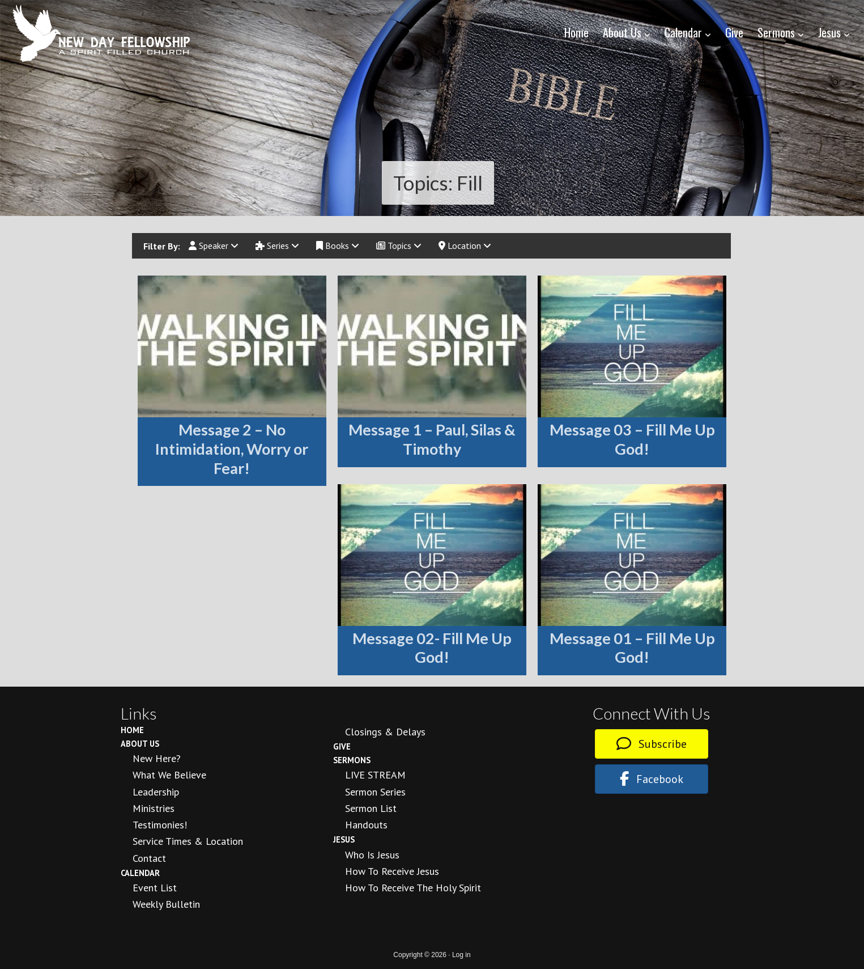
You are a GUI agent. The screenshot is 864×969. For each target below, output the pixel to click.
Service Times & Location (188, 841)
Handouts (366, 824)
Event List (155, 887)
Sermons (352, 760)
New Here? (157, 758)
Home (132, 730)
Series (277, 245)
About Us (140, 743)
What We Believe (169, 774)
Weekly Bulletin (166, 904)
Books (337, 245)
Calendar (140, 873)
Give (342, 746)
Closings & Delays (385, 731)
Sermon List (371, 808)
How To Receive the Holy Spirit (413, 887)
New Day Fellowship (102, 33)
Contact (149, 858)
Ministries (153, 808)
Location (465, 245)
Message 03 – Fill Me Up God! (632, 439)
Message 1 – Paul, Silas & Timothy (432, 439)
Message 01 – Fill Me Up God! (632, 648)
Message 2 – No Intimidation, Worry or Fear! (231, 448)
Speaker (214, 245)
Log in (461, 955)
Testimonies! (160, 824)
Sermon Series (375, 791)
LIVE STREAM (375, 774)
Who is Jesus (372, 854)
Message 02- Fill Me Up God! (432, 648)
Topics (399, 245)
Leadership (156, 791)
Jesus (344, 839)
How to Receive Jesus (392, 871)
